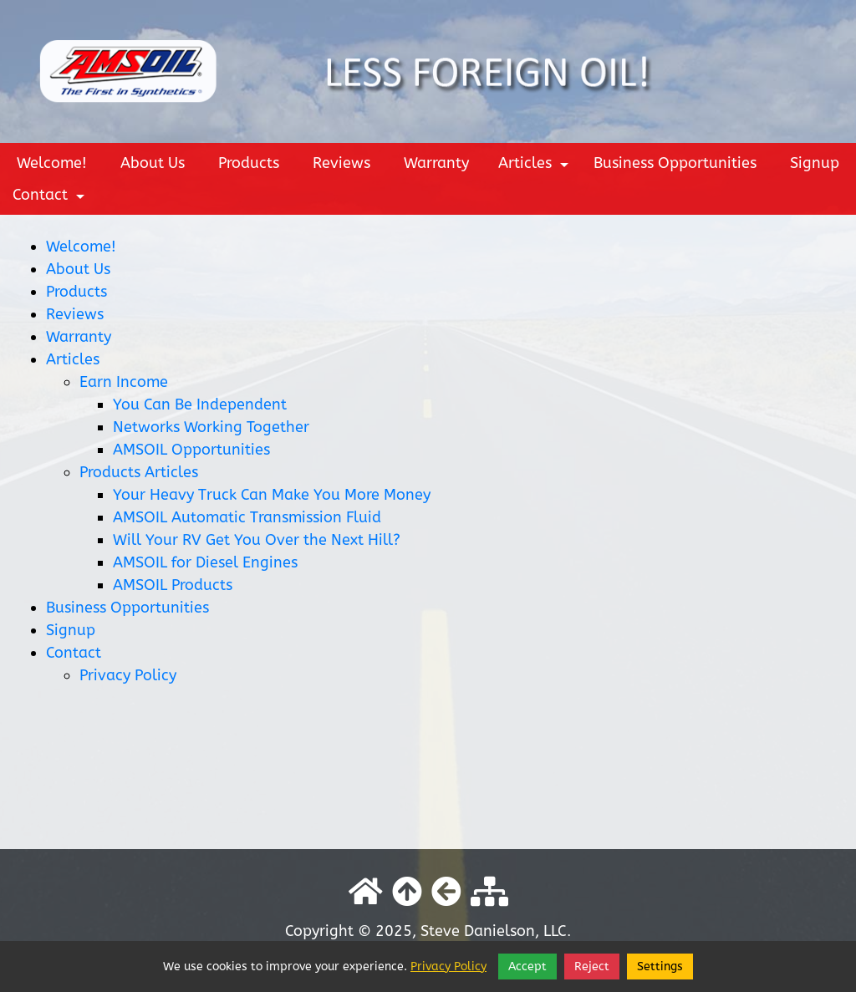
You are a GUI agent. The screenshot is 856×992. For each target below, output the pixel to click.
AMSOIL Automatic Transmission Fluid (247, 517)
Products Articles (138, 472)
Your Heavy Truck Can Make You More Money (272, 495)
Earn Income (123, 382)
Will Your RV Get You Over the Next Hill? (256, 540)
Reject (591, 966)
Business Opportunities (675, 163)
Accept (527, 966)
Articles (535, 166)
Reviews (341, 163)
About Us (152, 163)
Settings (660, 966)
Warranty (436, 163)
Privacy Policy (127, 675)
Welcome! (52, 163)
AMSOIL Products (172, 585)
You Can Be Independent (200, 404)
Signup (814, 163)
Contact (51, 198)
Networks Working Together (211, 427)
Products (248, 163)
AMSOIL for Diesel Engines (205, 562)
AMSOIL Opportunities (191, 449)
